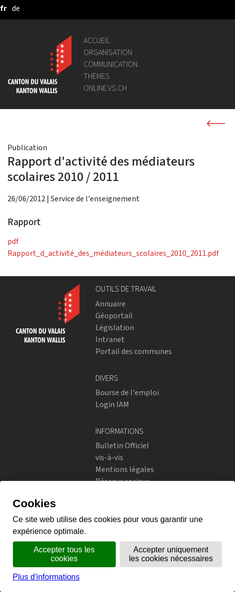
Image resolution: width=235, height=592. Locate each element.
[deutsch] (16, 8)
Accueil (96, 40)
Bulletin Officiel (122, 445)
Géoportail (114, 315)
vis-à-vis (109, 457)
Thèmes (96, 76)
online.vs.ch (105, 88)
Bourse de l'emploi (127, 392)
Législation (114, 327)
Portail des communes (133, 351)
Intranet (110, 339)
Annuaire (110, 303)
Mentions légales (124, 469)
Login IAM (112, 404)
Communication (110, 64)
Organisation (107, 52)
